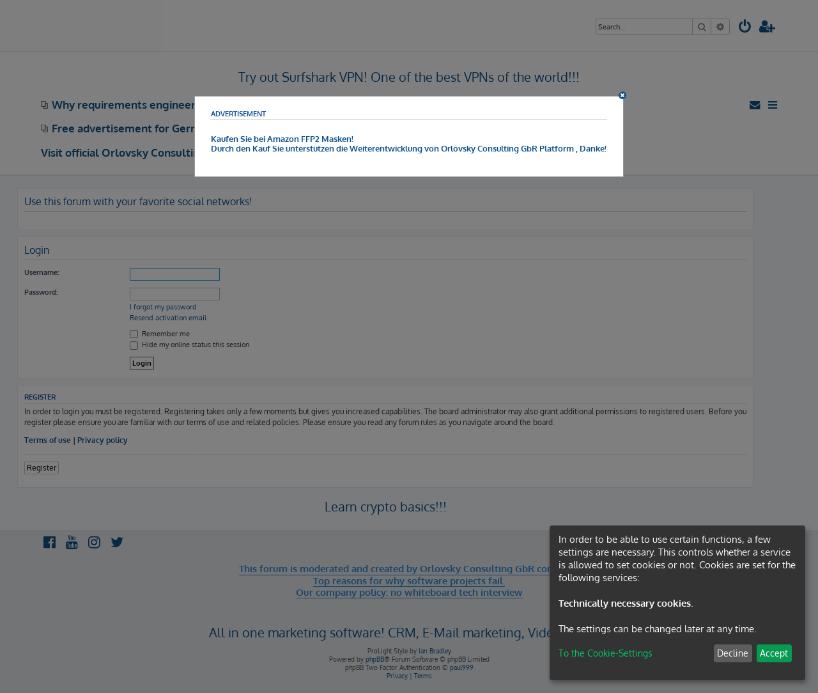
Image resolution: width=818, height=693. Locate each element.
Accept (774, 653)
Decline (732, 653)
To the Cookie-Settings (605, 653)
